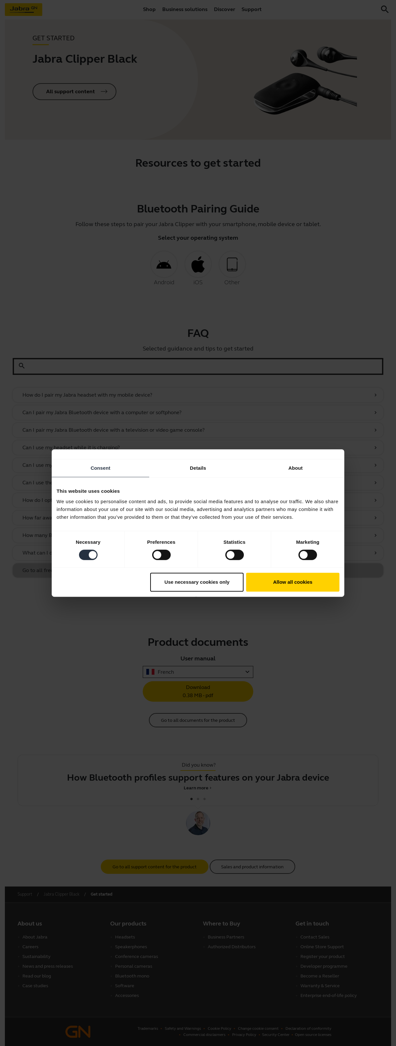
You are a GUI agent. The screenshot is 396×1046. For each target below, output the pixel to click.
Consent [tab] (101, 468)
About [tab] (295, 468)
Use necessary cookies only (197, 582)
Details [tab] (198, 468)
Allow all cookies (292, 582)
